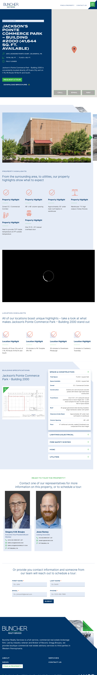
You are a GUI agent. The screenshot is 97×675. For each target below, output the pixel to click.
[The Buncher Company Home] (11, 5)
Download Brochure (17, 85)
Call (62, 93)
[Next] (90, 137)
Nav (90, 93)
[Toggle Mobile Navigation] (92, 4)
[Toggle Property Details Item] (88, 372)
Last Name (55, 581)
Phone (53, 590)
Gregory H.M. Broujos (15, 532)
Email (76, 93)
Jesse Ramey (42, 532)
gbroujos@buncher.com (15, 543)
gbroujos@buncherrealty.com (17, 545)
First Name (18, 581)
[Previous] (2, 137)
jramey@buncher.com (46, 540)
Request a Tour (12, 80)
